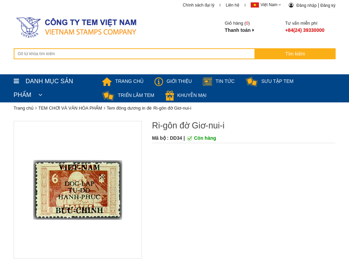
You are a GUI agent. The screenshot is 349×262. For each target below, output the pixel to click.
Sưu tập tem (270, 81)
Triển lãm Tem (128, 95)
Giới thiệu (173, 81)
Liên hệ (232, 5)
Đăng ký (327, 5)
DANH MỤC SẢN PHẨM (43, 83)
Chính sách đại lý (198, 5)
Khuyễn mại (186, 95)
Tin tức (219, 81)
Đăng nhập (307, 5)
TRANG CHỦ (123, 81)
